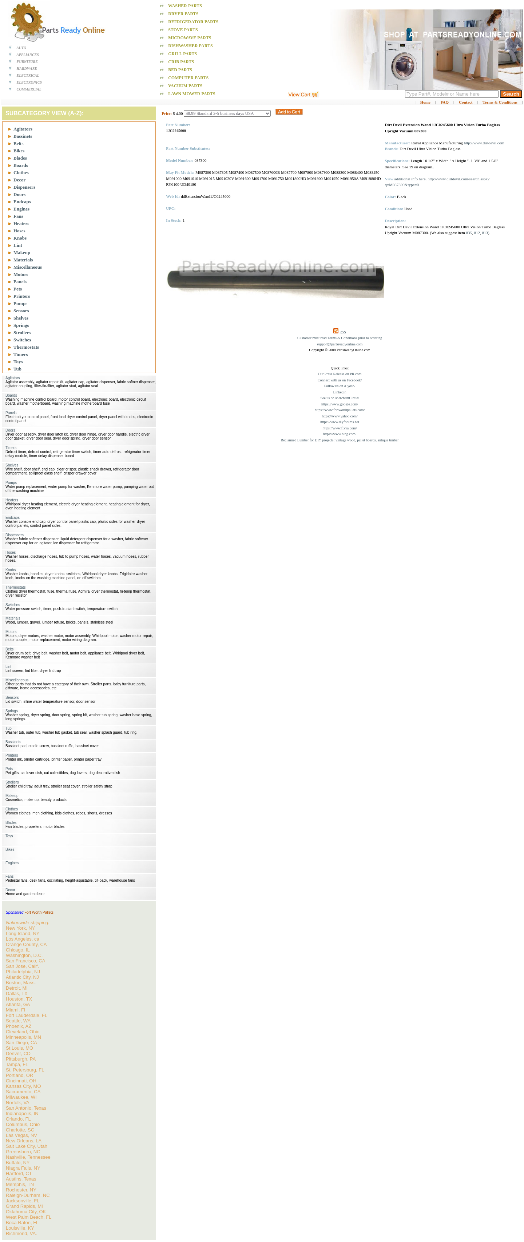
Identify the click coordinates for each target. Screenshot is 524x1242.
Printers (21, 296)
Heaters (21, 223)
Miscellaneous (27, 267)
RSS (343, 332)
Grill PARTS (182, 53)
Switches (22, 339)
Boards (20, 165)
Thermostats (26, 347)
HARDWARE (27, 69)
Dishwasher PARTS (190, 45)
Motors (20, 274)
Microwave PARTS (189, 37)
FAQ (445, 102)
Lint (17, 245)
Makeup (21, 252)
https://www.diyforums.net (339, 422)
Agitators (22, 129)
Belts (18, 143)
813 (485, 233)
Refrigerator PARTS (193, 21)
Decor (19, 180)
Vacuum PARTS (185, 85)
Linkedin (339, 392)
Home (425, 102)
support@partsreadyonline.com (340, 344)
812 (477, 233)
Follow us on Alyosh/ (340, 386)
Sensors (21, 310)
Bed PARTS (180, 69)
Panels (20, 281)
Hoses (19, 230)
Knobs (20, 238)
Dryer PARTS (183, 13)
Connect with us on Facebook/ (340, 380)
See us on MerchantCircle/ (339, 398)
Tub (17, 369)
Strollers (22, 332)
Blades (20, 158)
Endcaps (22, 201)
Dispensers (24, 187)
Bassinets (22, 136)
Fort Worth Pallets (38, 912)
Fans (18, 216)
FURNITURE (27, 62)
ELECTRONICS (29, 82)
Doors (19, 194)
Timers (20, 354)
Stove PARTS (183, 29)
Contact (465, 102)
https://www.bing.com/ (340, 434)
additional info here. (410, 179)
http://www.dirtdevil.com (484, 143)
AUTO (21, 48)
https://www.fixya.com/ (339, 428)
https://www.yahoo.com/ (339, 416)
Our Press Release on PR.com (340, 374)
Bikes (18, 150)
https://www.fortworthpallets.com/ (340, 410)
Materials (23, 260)
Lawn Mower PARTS (191, 93)
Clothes (21, 172)
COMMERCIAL (29, 89)
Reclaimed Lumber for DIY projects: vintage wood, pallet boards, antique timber (340, 440)
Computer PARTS (188, 77)
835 (469, 233)
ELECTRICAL (28, 75)
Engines (21, 209)
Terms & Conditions (500, 102)
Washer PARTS (185, 5)
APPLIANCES (27, 55)
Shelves (20, 318)
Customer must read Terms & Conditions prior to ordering (339, 338)
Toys (18, 361)
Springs (21, 325)
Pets (17, 289)
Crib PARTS (181, 61)
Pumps (20, 303)
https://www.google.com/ (339, 404)
